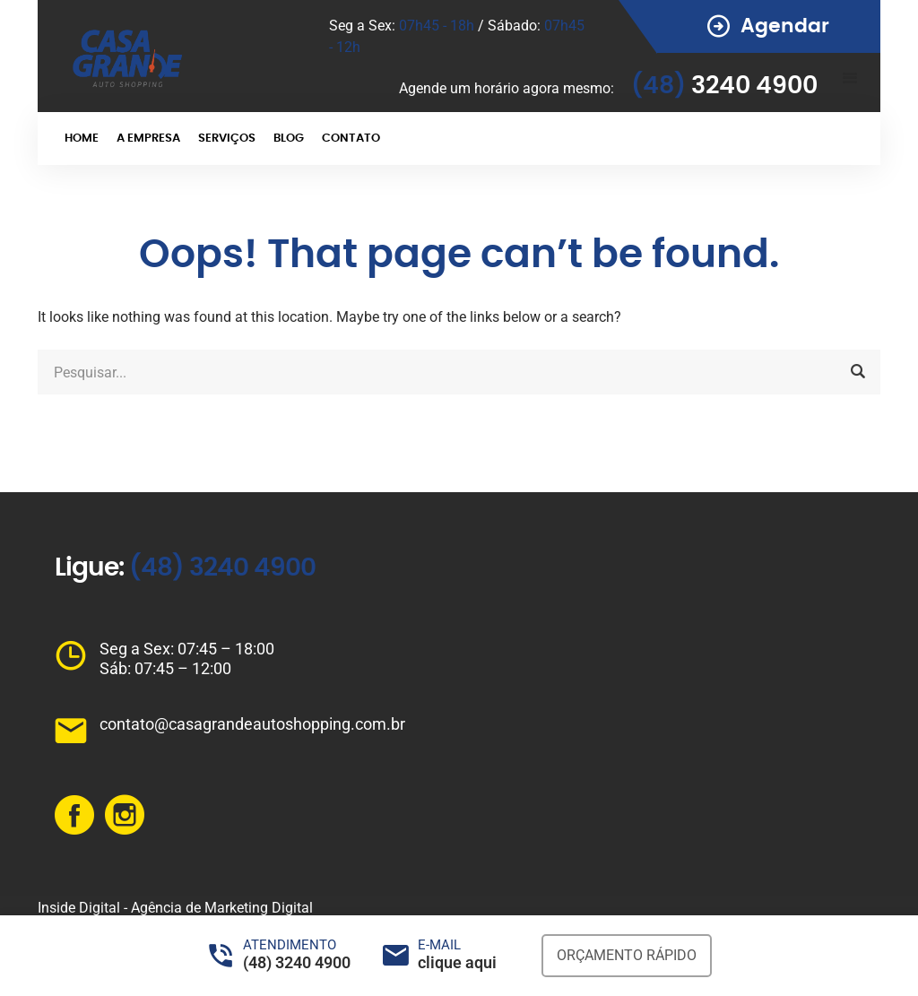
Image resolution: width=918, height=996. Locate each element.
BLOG (288, 138)
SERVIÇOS (226, 138)
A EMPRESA (148, 138)
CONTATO (351, 138)
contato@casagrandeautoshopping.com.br (252, 724)
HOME (82, 138)
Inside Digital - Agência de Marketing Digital (175, 907)
